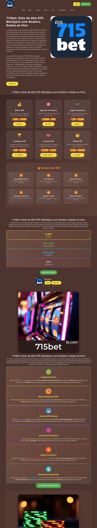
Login (76, 4)
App (53, 10)
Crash (72, 10)
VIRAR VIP (12, 84)
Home (23, 10)
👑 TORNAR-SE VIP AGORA (48, 486)
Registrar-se (85, 4)
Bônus (38, 10)
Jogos (30, 10)
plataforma (62, 10)
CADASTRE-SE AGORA (48, 273)
